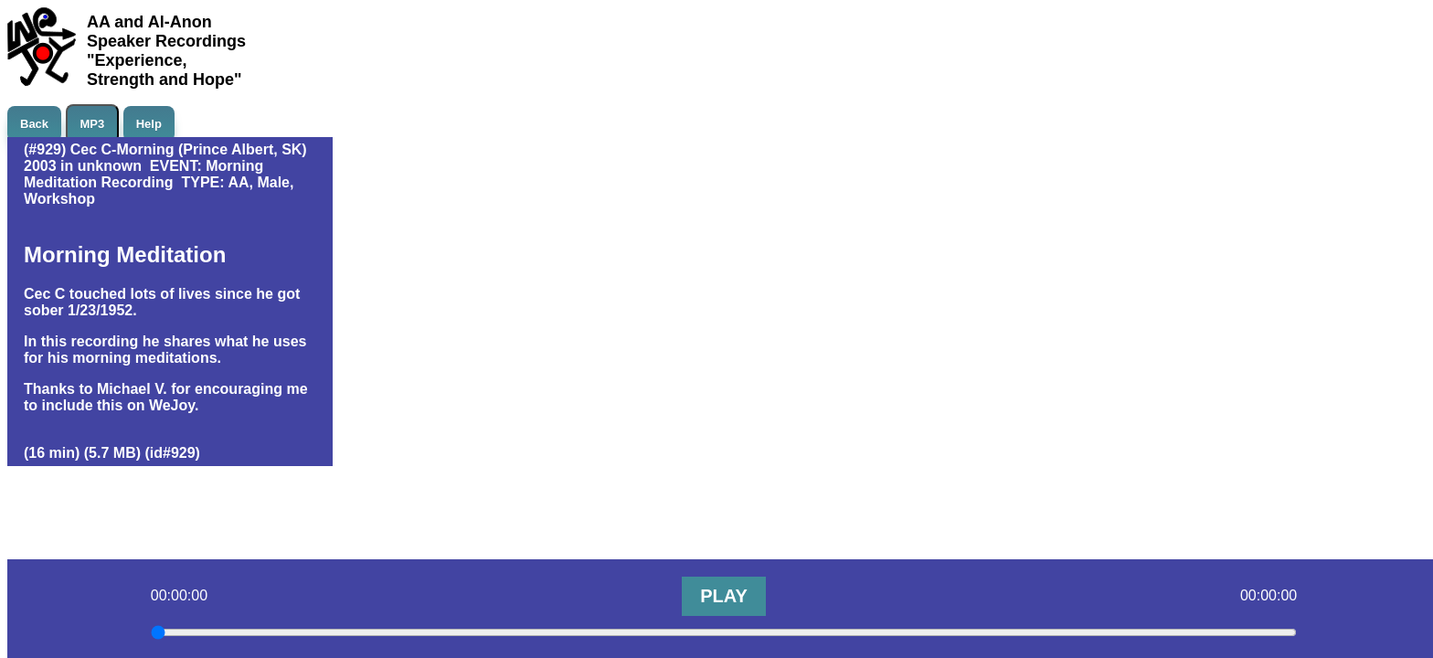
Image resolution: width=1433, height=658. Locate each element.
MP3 (92, 124)
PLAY (724, 596)
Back (34, 124)
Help (149, 124)
